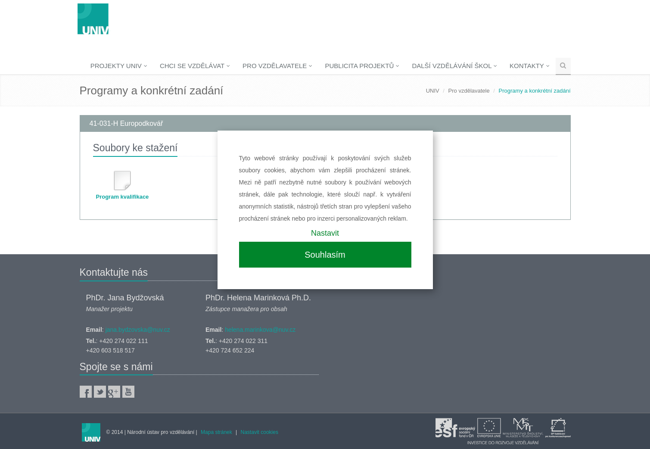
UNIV (432, 90)
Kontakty (530, 65)
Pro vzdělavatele (277, 65)
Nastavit (325, 233)
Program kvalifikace (122, 196)
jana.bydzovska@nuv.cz (138, 329)
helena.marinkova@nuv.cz (260, 329)
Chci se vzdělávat (195, 65)
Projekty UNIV (118, 65)
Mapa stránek (216, 432)
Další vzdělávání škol (454, 65)
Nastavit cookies (259, 432)
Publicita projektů (362, 65)
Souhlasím (325, 254)
